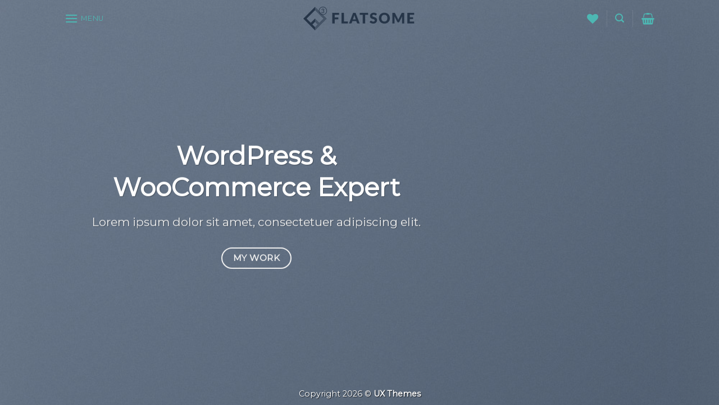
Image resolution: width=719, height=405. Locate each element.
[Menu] (84, 18)
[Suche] (619, 18)
